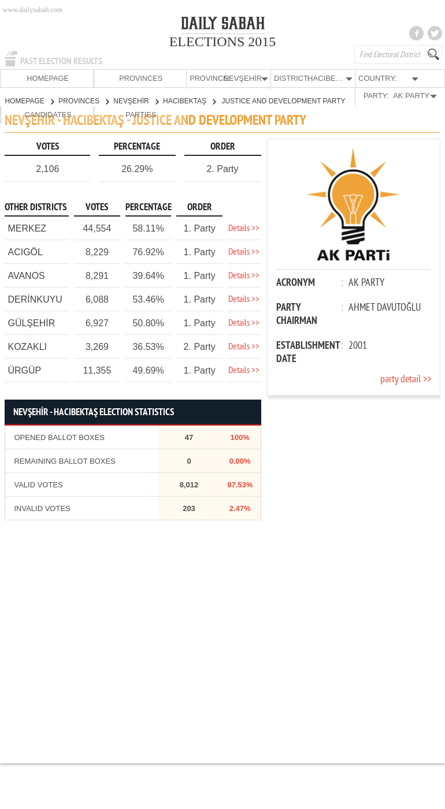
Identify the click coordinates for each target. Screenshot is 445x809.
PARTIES (419, 78)
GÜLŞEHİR (31, 322)
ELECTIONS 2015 (222, 41)
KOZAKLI (27, 346)
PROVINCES (68, 78)
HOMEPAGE (22, 78)
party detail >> (405, 379)
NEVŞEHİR (135, 100)
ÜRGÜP (24, 370)
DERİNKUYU (35, 299)
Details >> (243, 228)
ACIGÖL (25, 251)
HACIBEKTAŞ (189, 100)
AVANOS (26, 275)
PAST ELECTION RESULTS (61, 61)
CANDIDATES (375, 78)
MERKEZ (27, 228)
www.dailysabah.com (32, 10)
